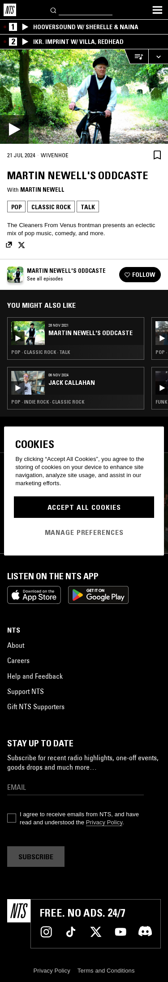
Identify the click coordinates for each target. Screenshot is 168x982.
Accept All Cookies (84, 507)
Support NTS (25, 691)
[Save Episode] (157, 155)
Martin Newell (42, 189)
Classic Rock (51, 207)
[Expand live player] (158, 56)
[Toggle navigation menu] (157, 10)
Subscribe (35, 856)
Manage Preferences (84, 532)
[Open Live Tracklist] (136, 56)
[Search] (54, 9)
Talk (88, 207)
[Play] (84, 96)
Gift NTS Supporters (36, 706)
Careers (18, 660)
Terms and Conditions (106, 970)
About (15, 645)
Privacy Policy (104, 822)
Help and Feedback (35, 676)
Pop (16, 207)
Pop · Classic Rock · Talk (40, 352)
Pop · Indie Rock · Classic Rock (47, 402)
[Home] (10, 10)
